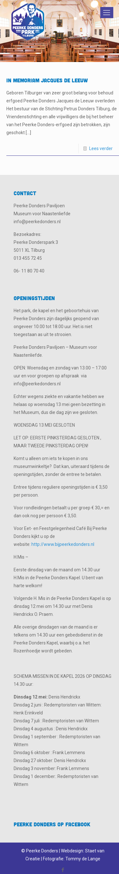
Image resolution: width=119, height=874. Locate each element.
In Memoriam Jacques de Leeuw (47, 80)
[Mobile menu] (105, 12)
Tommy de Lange (82, 858)
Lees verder (101, 148)
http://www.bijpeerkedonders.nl (62, 544)
